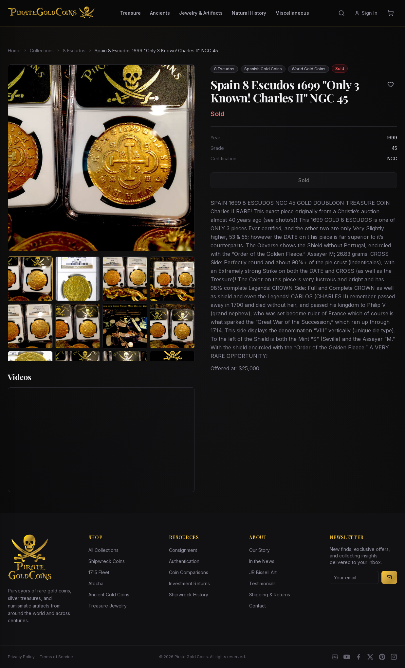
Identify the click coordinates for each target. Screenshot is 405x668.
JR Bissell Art (263, 572)
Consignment (183, 550)
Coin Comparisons (188, 572)
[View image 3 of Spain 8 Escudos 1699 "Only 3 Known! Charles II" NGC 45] (124, 278)
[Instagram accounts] (394, 657)
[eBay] (335, 657)
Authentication (184, 561)
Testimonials (262, 583)
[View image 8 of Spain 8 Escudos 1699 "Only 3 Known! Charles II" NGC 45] (172, 326)
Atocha (95, 583)
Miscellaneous (292, 13)
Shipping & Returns (269, 594)
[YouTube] (346, 657)
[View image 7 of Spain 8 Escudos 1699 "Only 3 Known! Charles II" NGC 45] (124, 326)
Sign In (366, 13)
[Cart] (390, 13)
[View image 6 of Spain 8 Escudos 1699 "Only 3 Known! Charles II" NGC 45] (77, 326)
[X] (370, 657)
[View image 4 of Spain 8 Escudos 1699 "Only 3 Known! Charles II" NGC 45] (172, 278)
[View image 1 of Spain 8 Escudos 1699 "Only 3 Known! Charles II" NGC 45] (30, 278)
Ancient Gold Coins (108, 594)
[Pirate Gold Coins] (51, 13)
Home (14, 50)
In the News (261, 561)
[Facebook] (358, 657)
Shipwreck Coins (106, 561)
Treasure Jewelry (107, 605)
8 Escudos (74, 50)
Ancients (160, 13)
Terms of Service (56, 656)
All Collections (103, 550)
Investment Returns (189, 583)
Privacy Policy (21, 656)
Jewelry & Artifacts (201, 13)
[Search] (341, 13)
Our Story (259, 550)
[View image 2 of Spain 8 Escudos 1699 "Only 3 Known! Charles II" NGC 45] (77, 278)
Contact (257, 605)
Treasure (130, 13)
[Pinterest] (382, 657)
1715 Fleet (98, 572)
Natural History (249, 13)
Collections (42, 50)
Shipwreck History (188, 594)
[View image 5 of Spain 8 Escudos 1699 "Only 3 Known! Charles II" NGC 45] (30, 326)
